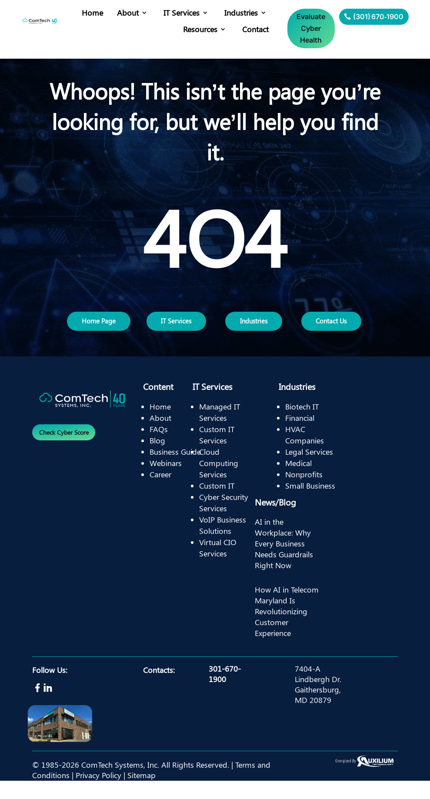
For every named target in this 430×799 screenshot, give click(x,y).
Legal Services (309, 470)
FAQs (159, 447)
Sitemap (141, 793)
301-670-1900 (225, 692)
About (128, 12)
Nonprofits (304, 492)
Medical (298, 481)
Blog (157, 458)
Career (160, 492)
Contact (255, 29)
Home (92, 12)
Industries (241, 12)
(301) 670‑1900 (378, 16)
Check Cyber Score (67, 451)
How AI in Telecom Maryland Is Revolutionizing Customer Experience (287, 630)
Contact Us (332, 330)
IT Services (181, 12)
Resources (200, 29)
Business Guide (175, 470)
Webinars (166, 481)
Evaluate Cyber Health (311, 28)
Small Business (310, 504)
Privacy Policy (98, 793)
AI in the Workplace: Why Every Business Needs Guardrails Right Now (284, 562)
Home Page (99, 330)
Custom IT (216, 504)
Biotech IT (302, 424)
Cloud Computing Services (218, 481)
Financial (299, 436)
